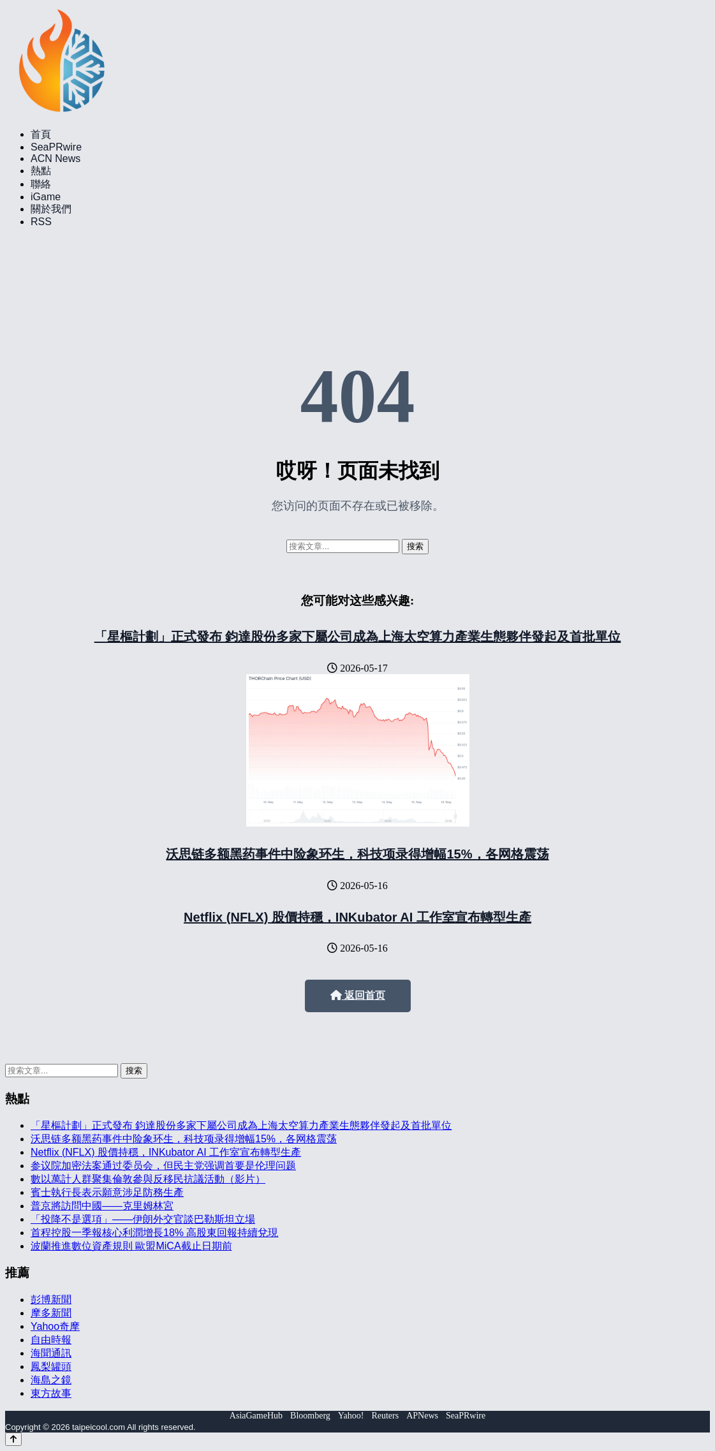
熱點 (41, 170)
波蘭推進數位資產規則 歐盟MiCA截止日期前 (131, 1246)
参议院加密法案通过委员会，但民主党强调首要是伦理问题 (163, 1165)
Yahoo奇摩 (55, 1326)
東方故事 (51, 1393)
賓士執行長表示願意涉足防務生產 (107, 1192)
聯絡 (41, 184)
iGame (46, 196)
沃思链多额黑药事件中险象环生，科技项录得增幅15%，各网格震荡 (357, 854)
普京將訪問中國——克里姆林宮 (102, 1205)
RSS (41, 221)
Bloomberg (310, 1415)
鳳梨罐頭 (51, 1366)
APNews (422, 1415)
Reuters (385, 1415)
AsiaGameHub (256, 1415)
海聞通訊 (51, 1353)
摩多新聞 (51, 1312)
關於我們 (51, 208)
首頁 (41, 134)
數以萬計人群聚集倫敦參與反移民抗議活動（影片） (148, 1179)
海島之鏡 (51, 1379)
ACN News (55, 158)
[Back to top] (13, 1439)
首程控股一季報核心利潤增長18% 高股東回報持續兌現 (154, 1232)
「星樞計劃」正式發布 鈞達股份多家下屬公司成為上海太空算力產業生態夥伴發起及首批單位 (357, 637)
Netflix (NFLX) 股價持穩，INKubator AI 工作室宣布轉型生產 (357, 917)
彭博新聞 (51, 1299)
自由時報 (51, 1339)
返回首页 (357, 995)
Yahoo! (351, 1415)
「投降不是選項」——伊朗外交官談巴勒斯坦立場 (143, 1219)
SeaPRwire (56, 147)
